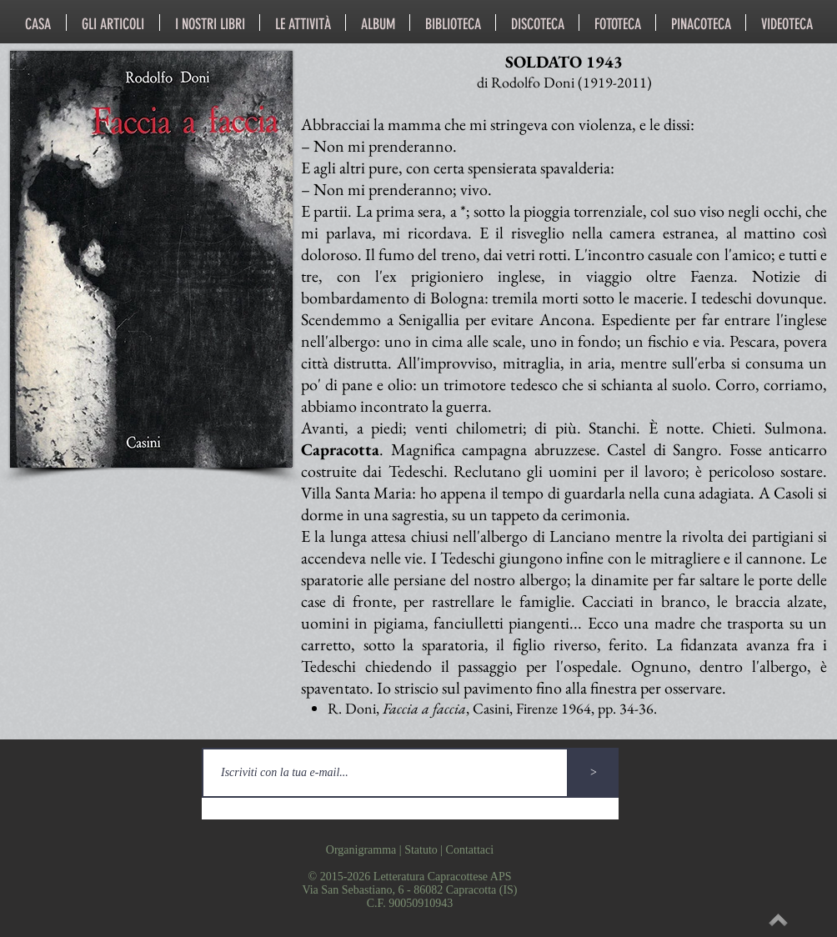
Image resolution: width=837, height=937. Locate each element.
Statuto (421, 850)
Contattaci (470, 850)
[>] (594, 773)
